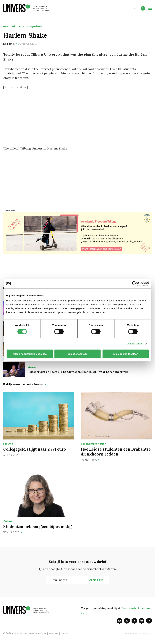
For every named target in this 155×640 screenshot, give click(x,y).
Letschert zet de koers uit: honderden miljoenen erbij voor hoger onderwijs (78, 371)
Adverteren (46, 633)
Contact (73, 633)
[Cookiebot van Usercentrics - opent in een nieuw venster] (134, 283)
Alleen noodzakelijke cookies (29, 353)
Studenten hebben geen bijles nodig (37, 526)
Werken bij (61, 633)
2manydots (145, 633)
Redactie (9, 43)
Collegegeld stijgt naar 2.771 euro (34, 449)
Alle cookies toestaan (125, 353)
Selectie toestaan (77, 353)
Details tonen (135, 343)
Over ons (19, 633)
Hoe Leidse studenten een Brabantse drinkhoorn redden (116, 451)
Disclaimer (32, 633)
